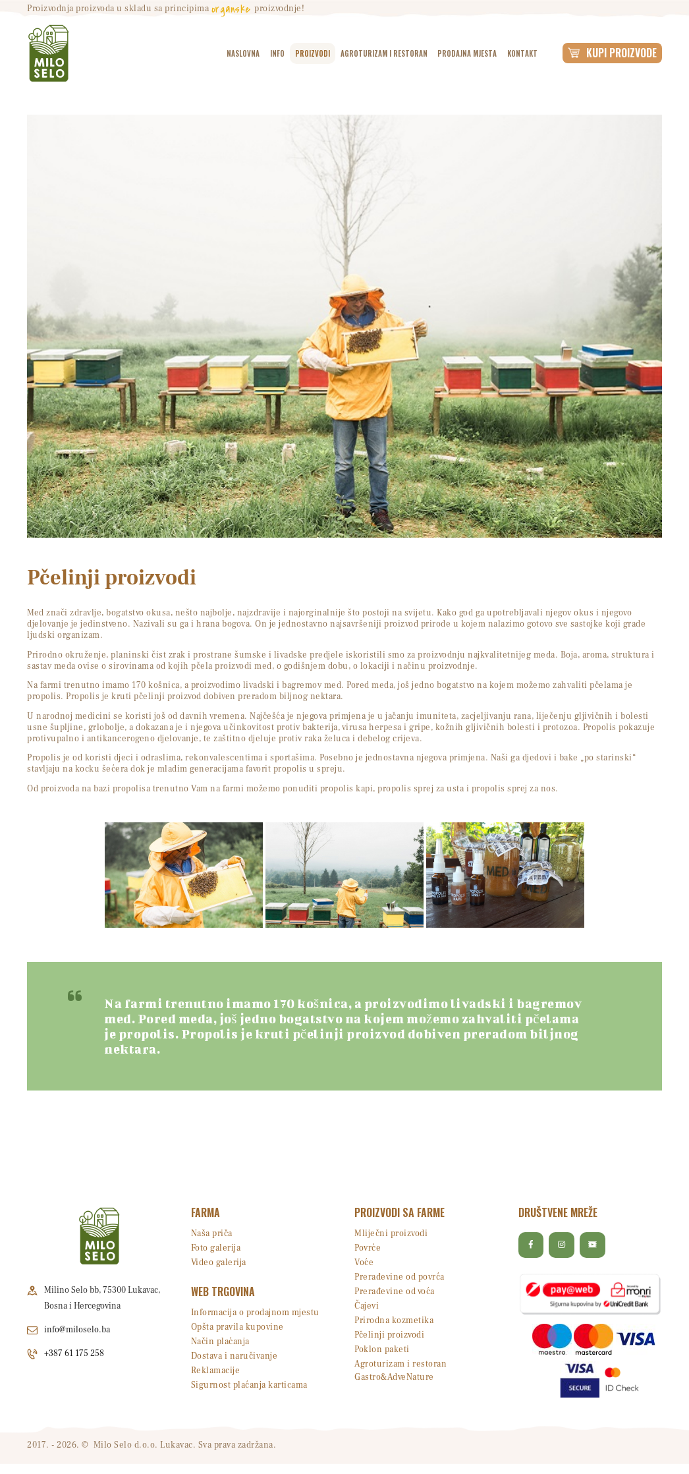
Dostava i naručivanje (234, 1356)
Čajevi (366, 1306)
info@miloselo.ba (77, 1329)
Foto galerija (216, 1248)
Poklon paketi (382, 1349)
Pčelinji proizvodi (389, 1335)
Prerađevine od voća (394, 1291)
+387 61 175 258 (74, 1353)
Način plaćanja (220, 1341)
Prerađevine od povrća (399, 1277)
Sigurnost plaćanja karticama (249, 1385)
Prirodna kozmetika (393, 1320)
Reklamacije (215, 1370)
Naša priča (212, 1233)
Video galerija (218, 1262)
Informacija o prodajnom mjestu (255, 1312)
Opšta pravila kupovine (237, 1327)
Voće (363, 1262)
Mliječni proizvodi (390, 1233)
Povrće (367, 1248)
